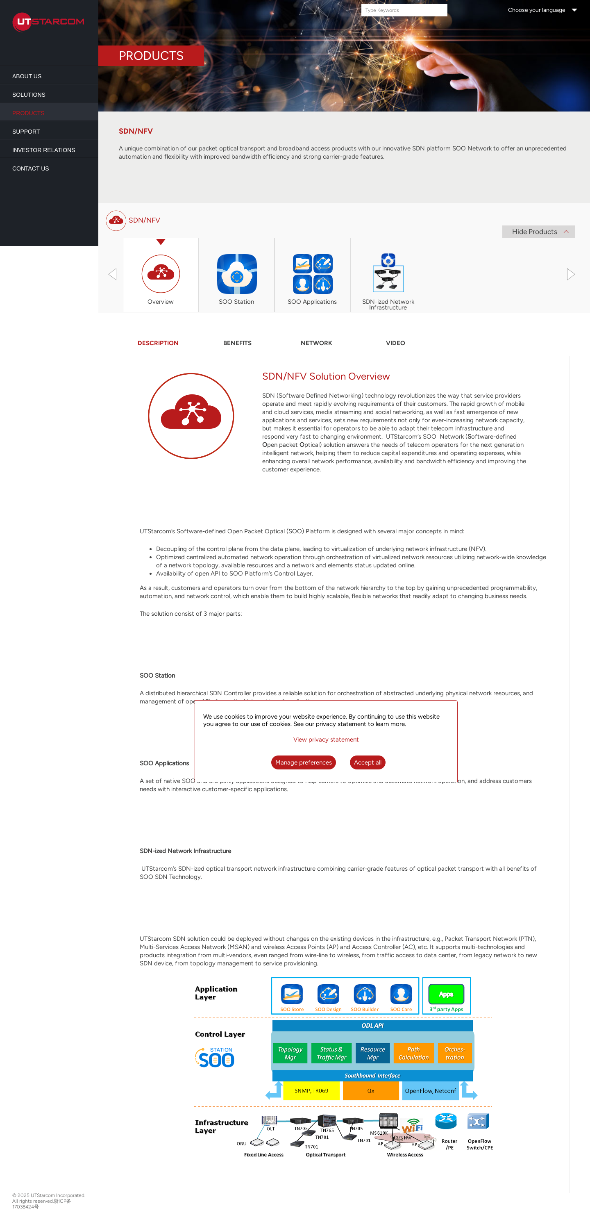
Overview (161, 302)
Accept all (367, 762)
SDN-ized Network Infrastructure (388, 305)
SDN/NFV (144, 220)
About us (26, 76)
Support (26, 131)
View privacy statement (326, 739)
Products (28, 113)
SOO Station (236, 302)
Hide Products (534, 232)
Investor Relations (43, 150)
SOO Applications (312, 302)
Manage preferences (303, 762)
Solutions (28, 94)
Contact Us (30, 168)
